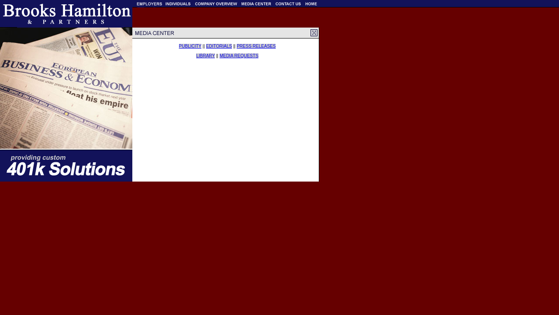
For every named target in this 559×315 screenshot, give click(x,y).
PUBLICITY (190, 46)
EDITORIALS (219, 46)
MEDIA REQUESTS (239, 55)
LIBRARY (205, 55)
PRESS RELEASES (256, 46)
